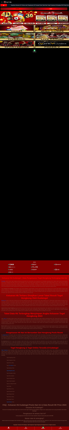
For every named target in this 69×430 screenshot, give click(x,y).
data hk (5, 318)
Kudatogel (3, 281)
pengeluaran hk (6, 334)
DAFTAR (17, 8)
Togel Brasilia (9, 401)
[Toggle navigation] (2, 2)
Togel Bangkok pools (11, 370)
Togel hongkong (4, 350)
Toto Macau (11, 365)
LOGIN (50, 8)
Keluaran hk (3, 300)
